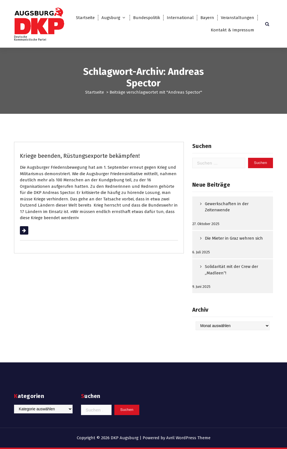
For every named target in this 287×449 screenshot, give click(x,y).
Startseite (85, 17)
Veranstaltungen (237, 17)
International (180, 17)
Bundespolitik (146, 17)
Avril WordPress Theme (188, 437)
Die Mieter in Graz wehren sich (234, 238)
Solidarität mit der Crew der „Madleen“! (231, 270)
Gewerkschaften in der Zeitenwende (227, 207)
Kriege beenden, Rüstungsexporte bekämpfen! (80, 155)
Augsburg (110, 17)
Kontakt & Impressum (232, 30)
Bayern (207, 17)
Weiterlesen (31, 230)
